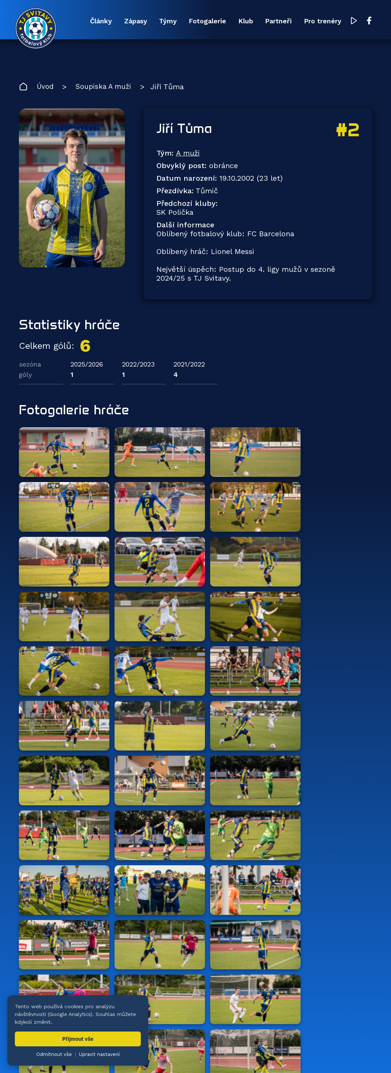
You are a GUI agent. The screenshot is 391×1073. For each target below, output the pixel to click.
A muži (188, 154)
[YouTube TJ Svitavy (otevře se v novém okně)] (354, 21)
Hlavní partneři (64, 908)
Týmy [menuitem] (157, 21)
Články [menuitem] (86, 21)
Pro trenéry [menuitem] (322, 21)
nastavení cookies (273, 1049)
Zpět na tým (55, 865)
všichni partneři (337, 908)
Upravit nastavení (99, 1054)
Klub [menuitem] (240, 21)
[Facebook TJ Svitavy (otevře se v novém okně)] (369, 21)
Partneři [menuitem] (275, 21)
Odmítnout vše (54, 1054)
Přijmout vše (77, 1039)
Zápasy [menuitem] (122, 21)
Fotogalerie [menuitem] (199, 21)
